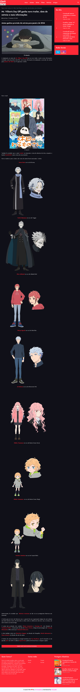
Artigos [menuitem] (55, 2)
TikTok (29, 662)
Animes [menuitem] (32, 2)
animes (9, 8)
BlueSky (29, 660)
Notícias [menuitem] (49, 2)
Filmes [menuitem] (43, 2)
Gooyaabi (54, 690)
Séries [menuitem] (37, 2)
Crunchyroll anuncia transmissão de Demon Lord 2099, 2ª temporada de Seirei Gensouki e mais (69, 35)
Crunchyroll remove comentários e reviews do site (69, 15)
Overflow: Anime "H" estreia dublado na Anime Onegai (69, 24)
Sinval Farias (5, 18)
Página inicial (4, 8)
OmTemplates (38, 690)
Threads (42, 660)
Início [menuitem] (26, 2)
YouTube (42, 662)
